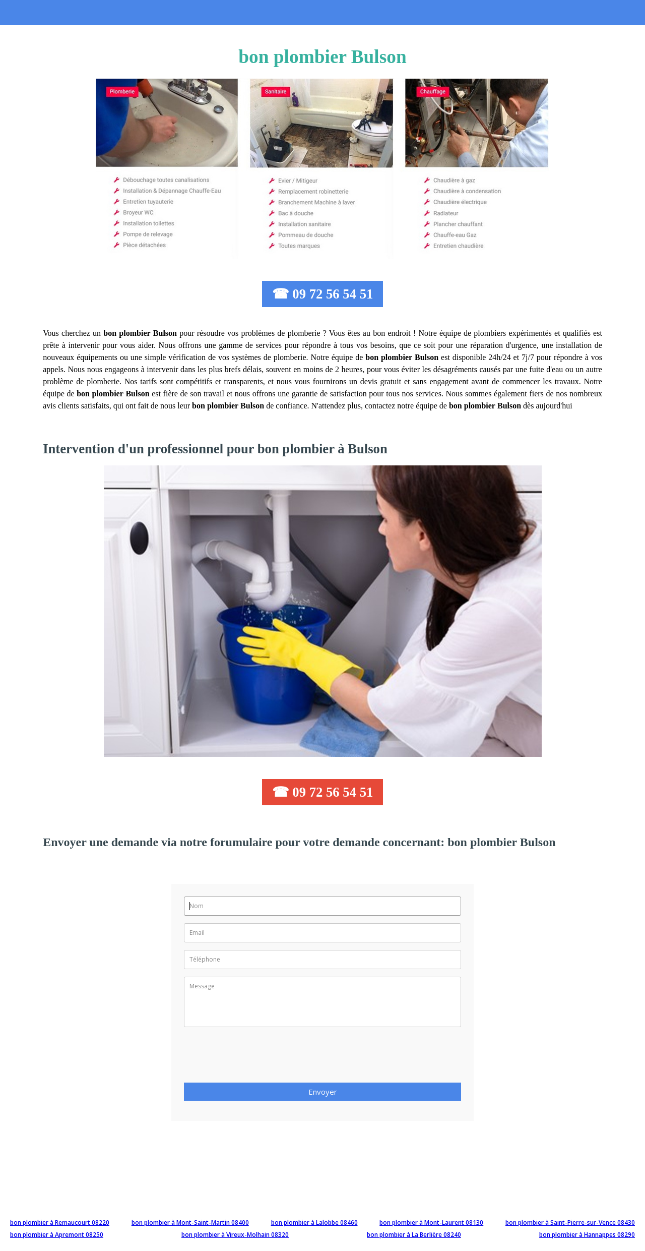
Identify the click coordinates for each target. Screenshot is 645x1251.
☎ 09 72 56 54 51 (322, 294)
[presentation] (260, 1058)
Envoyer (322, 1092)
